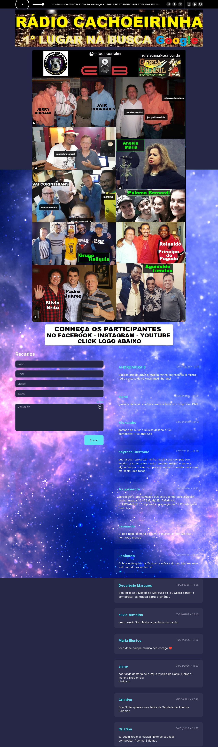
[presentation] (41, 440)
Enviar (94, 440)
